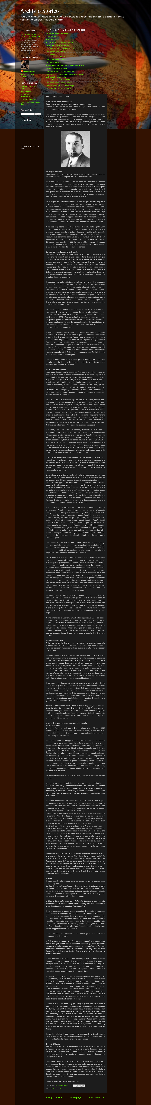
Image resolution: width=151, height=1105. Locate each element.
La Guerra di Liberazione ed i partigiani (60, 71)
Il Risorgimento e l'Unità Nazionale (58, 45)
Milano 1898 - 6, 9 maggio (55, 51)
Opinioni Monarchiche (29, 99)
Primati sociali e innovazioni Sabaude (59, 42)
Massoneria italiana (53, 39)
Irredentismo (50, 54)
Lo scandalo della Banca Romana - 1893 (60, 48)
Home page (75, 1097)
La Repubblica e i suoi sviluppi (57, 77)
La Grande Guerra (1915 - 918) (57, 60)
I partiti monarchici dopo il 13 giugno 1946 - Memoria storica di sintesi (30, 36)
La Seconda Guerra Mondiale (56, 68)
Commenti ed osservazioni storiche (58, 88)
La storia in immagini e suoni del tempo (60, 86)
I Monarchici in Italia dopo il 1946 (58, 80)
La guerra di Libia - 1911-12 (56, 57)
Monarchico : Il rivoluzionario (26, 95)
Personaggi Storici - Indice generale (59, 83)
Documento (57, 1089)
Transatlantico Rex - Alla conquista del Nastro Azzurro (65, 65)
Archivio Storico (39, 11)
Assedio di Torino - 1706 (55, 37)
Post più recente (54, 1097)
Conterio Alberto (29, 71)
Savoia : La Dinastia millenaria (57, 34)
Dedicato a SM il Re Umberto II (28, 87)
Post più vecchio (96, 1097)
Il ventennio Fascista (53, 62)
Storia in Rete (26, 91)
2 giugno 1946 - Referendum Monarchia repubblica (64, 74)
